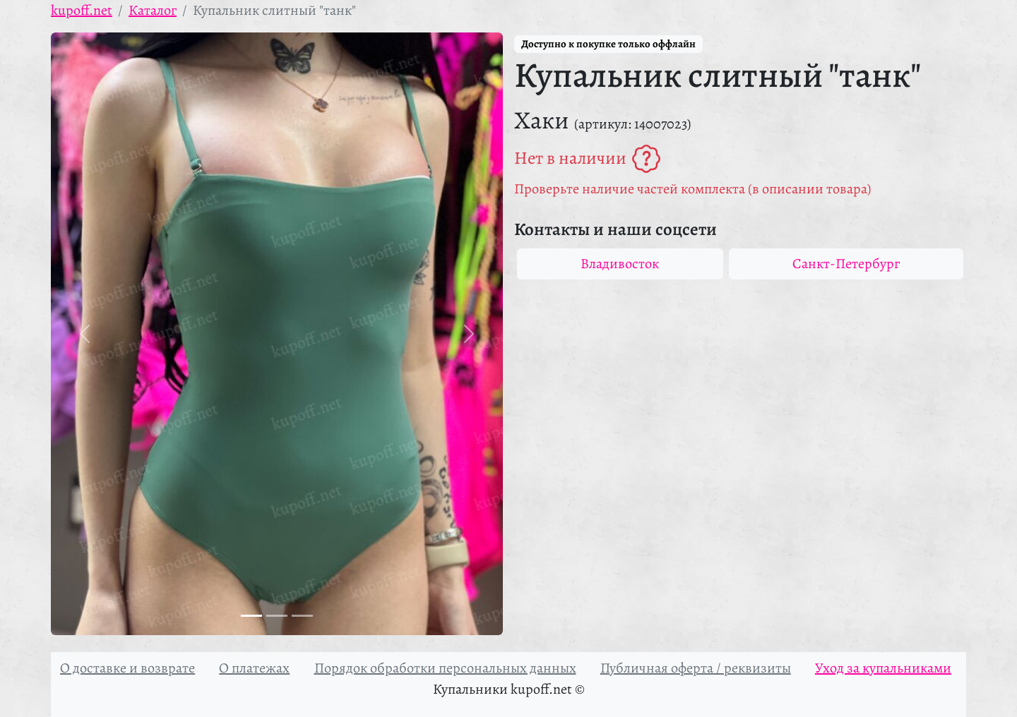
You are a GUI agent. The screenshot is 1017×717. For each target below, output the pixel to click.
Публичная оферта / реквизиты (695, 667)
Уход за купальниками (883, 667)
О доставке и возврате (127, 667)
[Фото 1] (251, 616)
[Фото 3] (302, 616)
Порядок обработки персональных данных (445, 667)
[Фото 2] (276, 616)
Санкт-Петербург (846, 263)
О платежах (254, 667)
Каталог (153, 10)
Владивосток (620, 263)
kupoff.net (81, 10)
